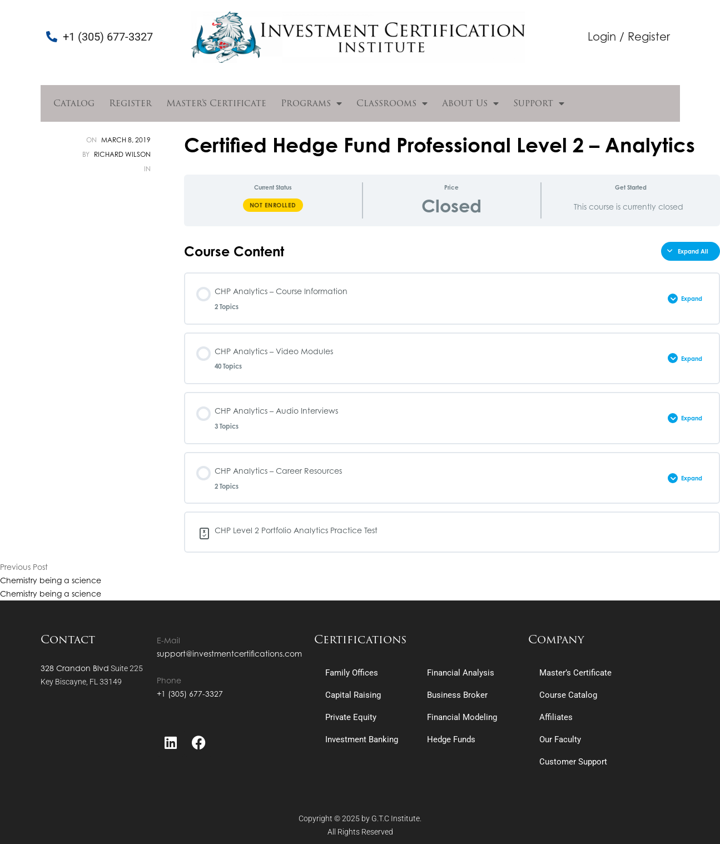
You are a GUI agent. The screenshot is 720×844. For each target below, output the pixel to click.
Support (538, 103)
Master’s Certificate (216, 103)
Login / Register (629, 36)
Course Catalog (568, 695)
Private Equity (350, 717)
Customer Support (573, 762)
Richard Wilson (122, 154)
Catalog (74, 103)
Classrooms (392, 103)
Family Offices (351, 673)
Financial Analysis (460, 673)
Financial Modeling (462, 717)
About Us (470, 103)
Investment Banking (361, 739)
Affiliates (556, 717)
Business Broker (457, 695)
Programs (311, 103)
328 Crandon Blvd (75, 668)
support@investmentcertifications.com (229, 653)
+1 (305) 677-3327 (190, 693)
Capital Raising (353, 695)
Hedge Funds (451, 739)
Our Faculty (560, 739)
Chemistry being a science (50, 580)
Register (130, 103)
